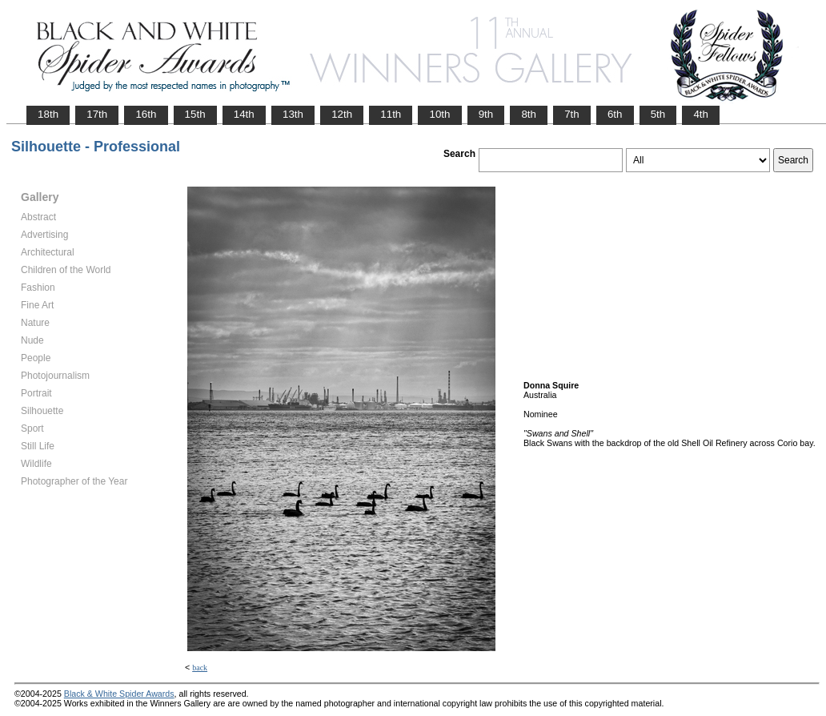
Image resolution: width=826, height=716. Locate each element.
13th (293, 114)
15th (195, 114)
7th (571, 114)
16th (145, 114)
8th (528, 114)
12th (342, 114)
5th (658, 114)
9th (486, 114)
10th (439, 114)
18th (48, 114)
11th (390, 114)
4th (700, 114)
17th (97, 114)
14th (244, 114)
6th (615, 114)
